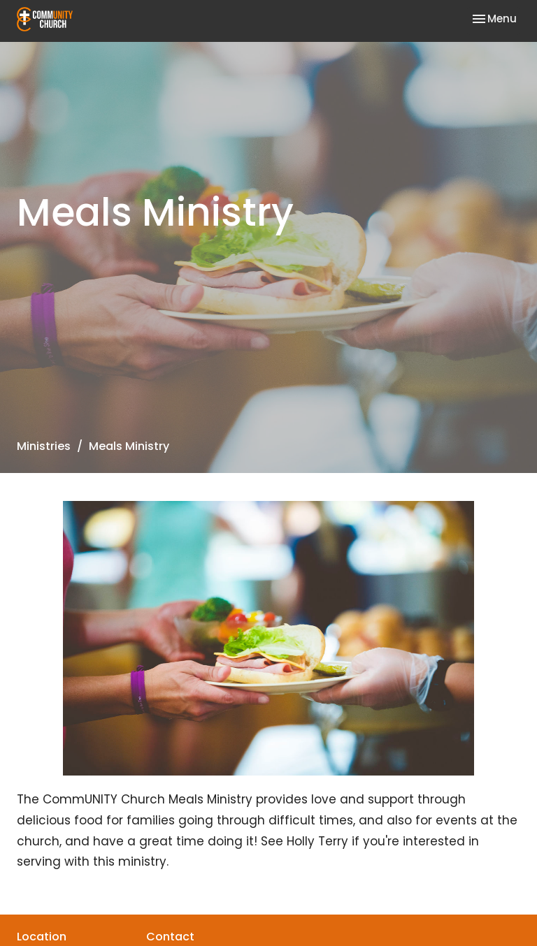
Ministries (44, 446)
